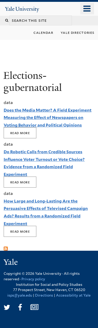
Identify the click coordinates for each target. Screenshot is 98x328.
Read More (20, 132)
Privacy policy (33, 279)
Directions (44, 295)
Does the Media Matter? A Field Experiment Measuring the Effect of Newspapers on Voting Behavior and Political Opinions (47, 118)
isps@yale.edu (19, 295)
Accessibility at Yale (73, 295)
